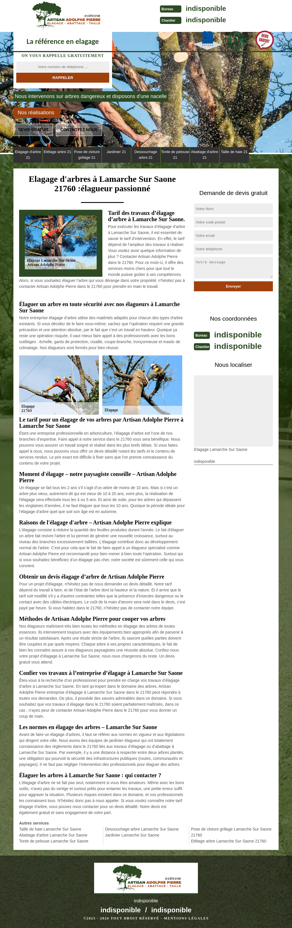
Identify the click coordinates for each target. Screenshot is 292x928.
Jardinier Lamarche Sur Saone (132, 835)
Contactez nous (79, 129)
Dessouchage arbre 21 (145, 155)
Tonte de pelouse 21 (175, 155)
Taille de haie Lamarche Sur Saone (50, 829)
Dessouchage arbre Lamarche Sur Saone (142, 829)
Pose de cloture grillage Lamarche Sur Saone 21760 (231, 832)
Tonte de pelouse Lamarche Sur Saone (53, 841)
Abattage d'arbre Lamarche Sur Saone (53, 835)
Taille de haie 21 (234, 152)
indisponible (187, 8)
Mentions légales (186, 918)
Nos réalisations (36, 112)
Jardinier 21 (116, 152)
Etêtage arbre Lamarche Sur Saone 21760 (228, 841)
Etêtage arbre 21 (57, 152)
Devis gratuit (33, 129)
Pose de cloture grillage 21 (87, 155)
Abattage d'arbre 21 (204, 155)
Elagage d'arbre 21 (28, 155)
